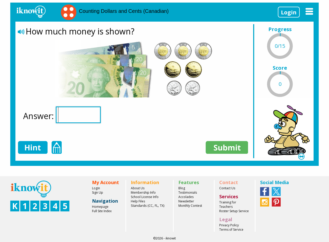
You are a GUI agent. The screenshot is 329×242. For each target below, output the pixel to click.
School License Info (145, 197)
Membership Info (143, 192)
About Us (137, 188)
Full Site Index (102, 211)
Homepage (100, 206)
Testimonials (187, 192)
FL (156, 205)
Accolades (186, 197)
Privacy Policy (229, 225)
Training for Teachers (227, 204)
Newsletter (186, 201)
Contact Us (227, 188)
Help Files (138, 201)
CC (151, 205)
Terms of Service (231, 229)
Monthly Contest (190, 205)
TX (161, 205)
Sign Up (97, 192)
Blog (181, 188)
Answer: (62, 114)
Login (289, 12)
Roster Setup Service (234, 211)
